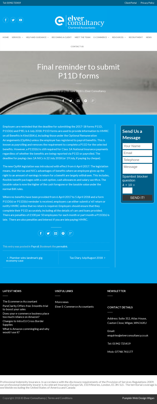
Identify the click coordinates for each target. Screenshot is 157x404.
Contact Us (77, 46)
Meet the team (82, 37)
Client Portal (131, 2)
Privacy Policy (147, 2)
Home (6, 37)
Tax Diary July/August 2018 (87, 257)
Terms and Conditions (60, 398)
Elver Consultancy (95, 91)
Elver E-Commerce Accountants (74, 306)
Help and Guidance (36, 37)
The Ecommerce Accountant (20, 301)
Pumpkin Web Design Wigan (138, 398)
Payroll (35, 246)
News (149, 37)
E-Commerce (100, 37)
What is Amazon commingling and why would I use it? (26, 330)
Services (16, 37)
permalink (62, 246)
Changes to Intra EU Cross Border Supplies (23, 322)
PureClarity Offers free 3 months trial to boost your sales (25, 307)
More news (62, 302)
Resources (118, 37)
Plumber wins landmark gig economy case (24, 259)
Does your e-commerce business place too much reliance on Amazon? (26, 315)
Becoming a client (62, 37)
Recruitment (136, 37)
